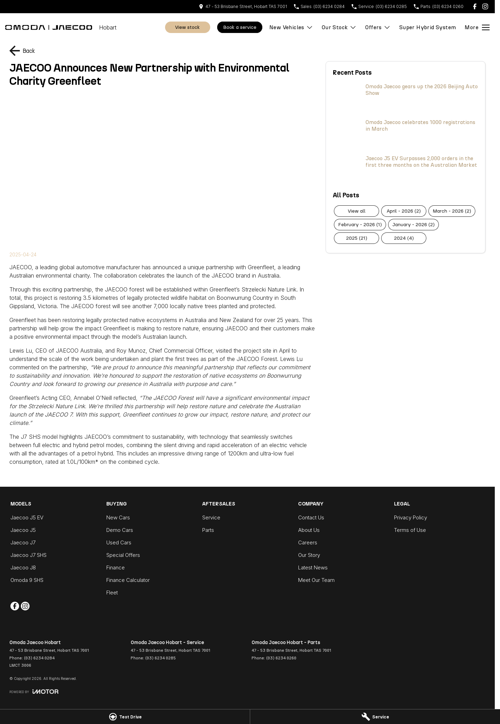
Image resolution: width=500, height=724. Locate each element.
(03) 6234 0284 (39, 658)
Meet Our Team (316, 580)
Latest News (313, 567)
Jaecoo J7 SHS (28, 555)
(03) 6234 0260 (281, 658)
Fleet (112, 592)
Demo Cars (119, 530)
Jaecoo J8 (23, 567)
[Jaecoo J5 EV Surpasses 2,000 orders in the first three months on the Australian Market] (405, 169)
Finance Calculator (128, 580)
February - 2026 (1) (360, 225)
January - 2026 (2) (413, 225)
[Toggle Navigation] (477, 27)
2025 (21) (356, 238)
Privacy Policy (410, 517)
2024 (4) (404, 238)
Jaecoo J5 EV (26, 517)
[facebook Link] (474, 6)
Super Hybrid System (427, 27)
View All (357, 211)
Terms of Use (410, 530)
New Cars (118, 517)
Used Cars (118, 542)
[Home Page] (48, 27)
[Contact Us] (243, 6)
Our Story (309, 555)
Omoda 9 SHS (26, 580)
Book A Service (239, 27)
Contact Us (311, 517)
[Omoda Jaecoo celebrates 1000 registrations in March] (405, 133)
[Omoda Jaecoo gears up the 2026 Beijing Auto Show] (405, 97)
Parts (208, 530)
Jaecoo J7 (22, 542)
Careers (307, 542)
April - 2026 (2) (404, 211)
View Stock (187, 27)
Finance (115, 567)
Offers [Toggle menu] (377, 27)
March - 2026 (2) (452, 211)
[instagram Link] (485, 6)
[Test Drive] (125, 716)
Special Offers (123, 555)
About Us (309, 530)
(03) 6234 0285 (160, 658)
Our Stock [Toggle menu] (339, 27)
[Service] (375, 716)
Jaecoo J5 (23, 530)
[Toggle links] (33, 692)
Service (211, 517)
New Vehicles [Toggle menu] (291, 27)
